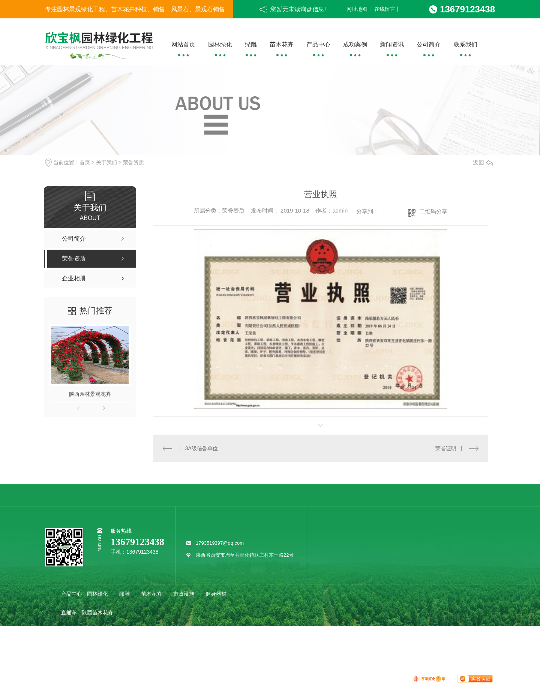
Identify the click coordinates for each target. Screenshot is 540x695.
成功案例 (355, 44)
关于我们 (106, 162)
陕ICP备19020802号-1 (227, 679)
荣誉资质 (133, 162)
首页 (85, 162)
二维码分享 (433, 211)
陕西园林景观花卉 (90, 394)
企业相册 (162, 631)
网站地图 (265, 679)
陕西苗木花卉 (97, 613)
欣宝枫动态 (100, 650)
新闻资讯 (392, 44)
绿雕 (251, 44)
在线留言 (384, 9)
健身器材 (216, 594)
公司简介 (429, 44)
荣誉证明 (445, 448)
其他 (226, 650)
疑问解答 (167, 650)
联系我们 (465, 44)
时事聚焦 (199, 650)
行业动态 (135, 650)
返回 (483, 162)
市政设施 (183, 594)
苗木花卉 (282, 44)
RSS (285, 679)
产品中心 (318, 44)
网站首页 (183, 44)
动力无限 (397, 679)
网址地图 (357, 9)
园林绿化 (220, 44)
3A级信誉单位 (201, 448)
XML (299, 679)
